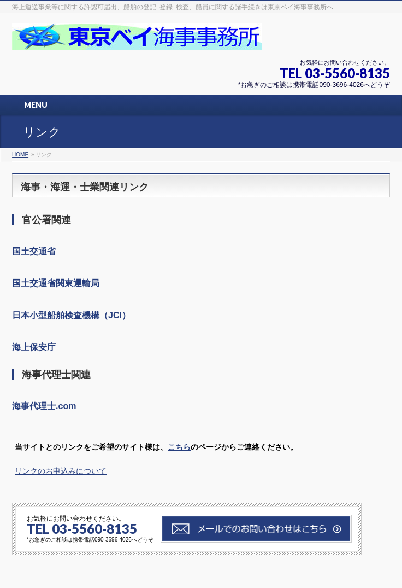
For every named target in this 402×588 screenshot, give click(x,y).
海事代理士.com (44, 406)
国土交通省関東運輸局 (55, 283)
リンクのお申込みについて (61, 471)
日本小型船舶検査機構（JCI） (71, 315)
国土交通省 (34, 251)
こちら (179, 447)
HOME (20, 155)
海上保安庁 (34, 347)
